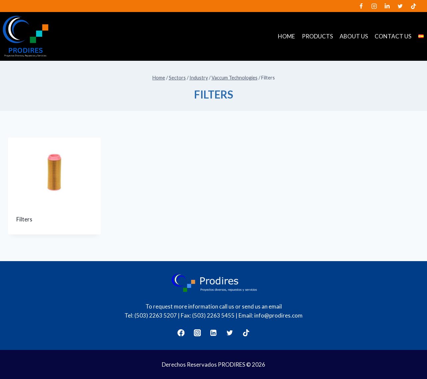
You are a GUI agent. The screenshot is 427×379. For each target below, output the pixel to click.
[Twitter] (400, 6)
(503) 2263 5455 (213, 315)
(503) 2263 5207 (155, 315)
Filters (24, 219)
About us (354, 36)
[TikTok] (413, 6)
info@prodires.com (278, 315)
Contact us (393, 36)
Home (286, 36)
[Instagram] (374, 6)
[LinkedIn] (387, 6)
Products (317, 36)
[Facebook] (361, 6)
